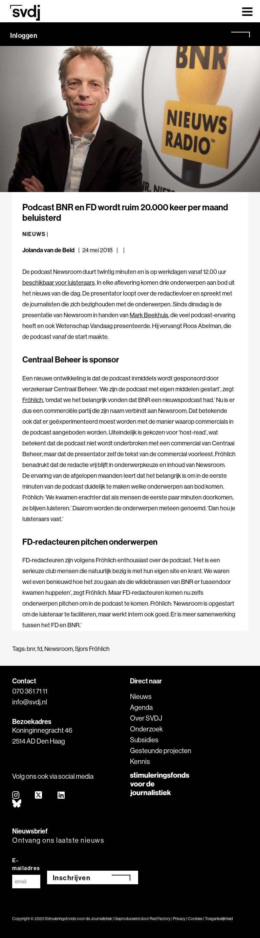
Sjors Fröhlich (92, 649)
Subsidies (144, 739)
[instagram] (16, 795)
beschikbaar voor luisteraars (58, 282)
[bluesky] (17, 804)
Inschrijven (72, 877)
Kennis (140, 761)
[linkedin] (61, 795)
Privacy (179, 918)
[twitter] (39, 795)
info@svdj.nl (29, 702)
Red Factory (160, 918)
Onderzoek (146, 729)
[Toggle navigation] (247, 11)
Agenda (141, 707)
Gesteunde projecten (160, 750)
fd (39, 649)
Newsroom (58, 649)
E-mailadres (26, 864)
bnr (31, 649)
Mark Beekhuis (149, 315)
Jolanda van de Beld (48, 250)
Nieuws (141, 696)
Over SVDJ (146, 718)
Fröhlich (32, 400)
